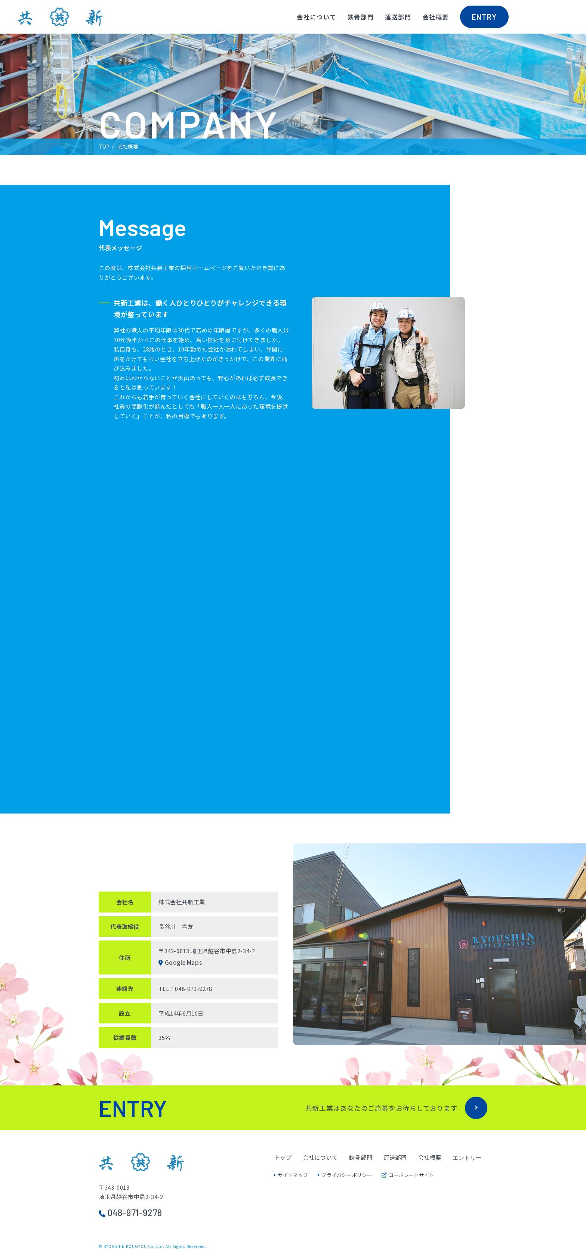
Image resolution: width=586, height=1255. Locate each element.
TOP (104, 146)
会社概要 (436, 16)
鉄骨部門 (361, 16)
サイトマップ (293, 1174)
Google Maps (183, 962)
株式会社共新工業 (60, 16)
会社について (316, 16)
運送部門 (398, 16)
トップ (283, 1157)
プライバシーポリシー (346, 1174)
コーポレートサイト (408, 1174)
